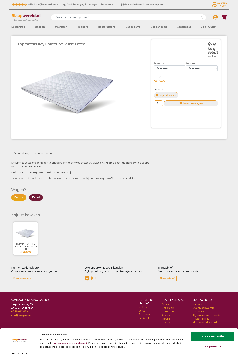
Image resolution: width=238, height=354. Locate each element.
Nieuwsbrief (167, 278)
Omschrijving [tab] (22, 153)
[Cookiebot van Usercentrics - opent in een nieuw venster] (19, 348)
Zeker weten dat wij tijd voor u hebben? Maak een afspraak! (132, 4)
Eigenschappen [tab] (43, 153)
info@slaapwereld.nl (23, 315)
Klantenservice (22, 278)
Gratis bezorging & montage (80, 4)
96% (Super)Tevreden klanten (35, 4)
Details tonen (47, 348)
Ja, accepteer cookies (212, 329)
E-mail (36, 197)
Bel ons (18, 197)
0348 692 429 (19, 311)
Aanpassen (213, 339)
